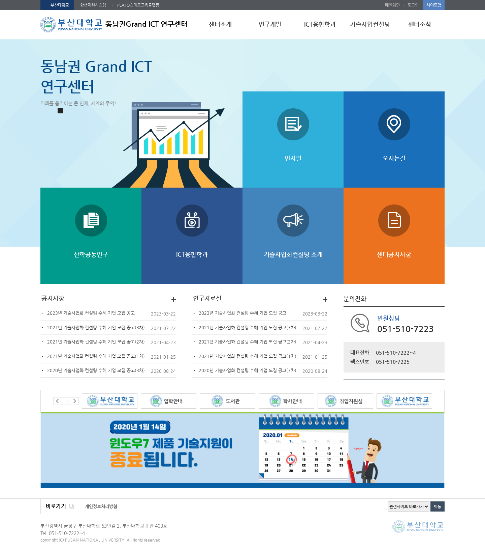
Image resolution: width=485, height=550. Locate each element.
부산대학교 (60, 5)
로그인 (413, 5)
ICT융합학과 (320, 24)
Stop (60, 110)
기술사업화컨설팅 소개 (293, 254)
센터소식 (419, 24)
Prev (57, 401)
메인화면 (392, 5)
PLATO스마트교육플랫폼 (138, 5)
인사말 (293, 158)
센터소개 (220, 24)
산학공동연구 (91, 254)
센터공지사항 (394, 254)
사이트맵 (433, 5)
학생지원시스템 (93, 5)
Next (74, 401)
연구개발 (270, 24)
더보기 (173, 299)
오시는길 (394, 158)
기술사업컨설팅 (370, 24)
